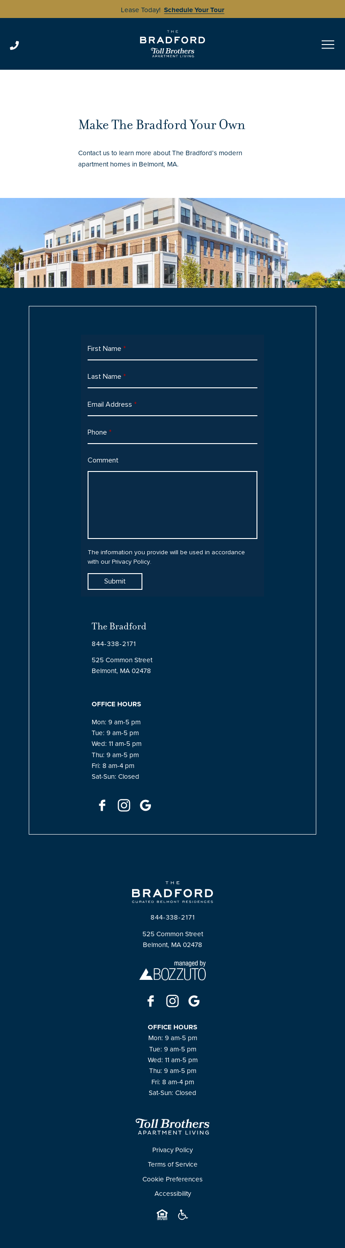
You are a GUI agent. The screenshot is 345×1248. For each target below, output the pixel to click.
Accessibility (173, 1194)
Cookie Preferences (172, 1179)
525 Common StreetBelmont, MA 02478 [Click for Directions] (122, 665)
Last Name (107, 376)
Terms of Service (173, 1164)
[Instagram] (124, 805)
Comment (103, 460)
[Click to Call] (69, 45)
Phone (99, 432)
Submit (115, 581)
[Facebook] (102, 805)
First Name (107, 348)
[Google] (145, 805)
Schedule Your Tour (194, 10)
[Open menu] (328, 44)
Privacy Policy (131, 562)
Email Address (112, 404)
